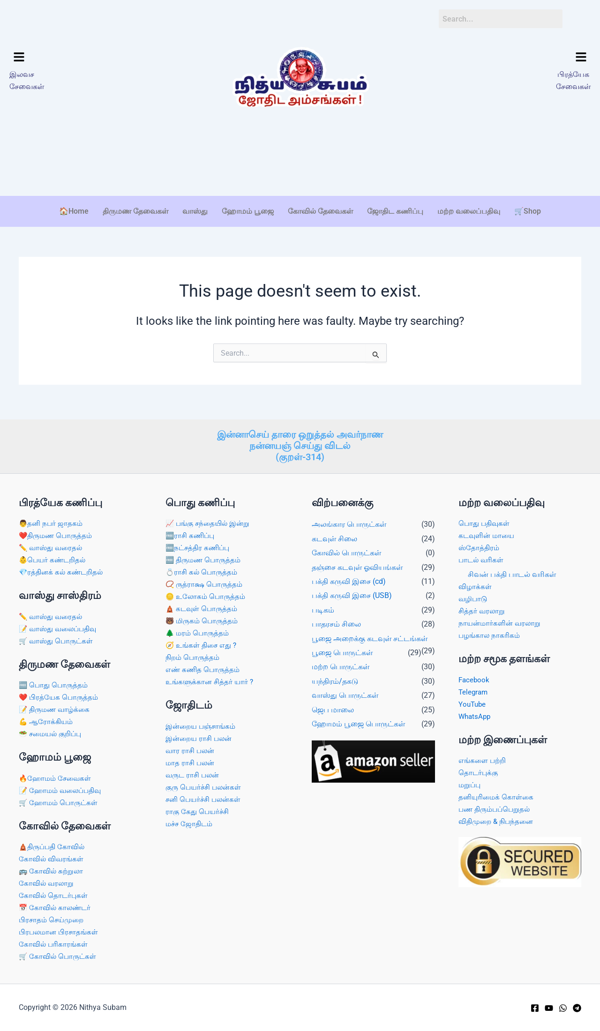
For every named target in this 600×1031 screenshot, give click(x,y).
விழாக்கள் (475, 582)
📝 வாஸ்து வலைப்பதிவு (60, 624)
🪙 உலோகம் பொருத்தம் (207, 593)
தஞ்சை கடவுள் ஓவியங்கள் (357, 562)
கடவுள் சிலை (334, 534)
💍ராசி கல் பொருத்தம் (202, 568)
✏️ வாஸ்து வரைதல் (52, 543)
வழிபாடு (473, 594)
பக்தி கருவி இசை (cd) (349, 576)
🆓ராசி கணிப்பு (191, 531)
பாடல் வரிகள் (482, 556)
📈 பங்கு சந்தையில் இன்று (210, 519)
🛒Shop (527, 211)
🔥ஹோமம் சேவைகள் (57, 775)
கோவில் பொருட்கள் (346, 548)
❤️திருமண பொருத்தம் (57, 531)
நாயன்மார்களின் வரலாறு (501, 619)
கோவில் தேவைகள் (320, 211)
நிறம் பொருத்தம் (193, 654)
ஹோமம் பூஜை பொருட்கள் (358, 719)
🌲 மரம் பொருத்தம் (198, 630)
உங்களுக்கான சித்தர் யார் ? (211, 679)
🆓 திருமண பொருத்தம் (205, 556)
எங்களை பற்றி (483, 758)
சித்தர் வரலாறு (482, 607)
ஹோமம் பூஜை (248, 211)
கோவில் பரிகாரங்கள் (54, 943)
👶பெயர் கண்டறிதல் (54, 556)
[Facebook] (535, 1008)
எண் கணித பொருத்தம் (203, 667)
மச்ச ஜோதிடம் (190, 823)
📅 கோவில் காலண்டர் (56, 906)
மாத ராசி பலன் (191, 761)
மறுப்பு (470, 782)
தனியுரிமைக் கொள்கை (497, 795)
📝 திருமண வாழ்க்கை (56, 706)
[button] (78, 57)
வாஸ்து (195, 211)
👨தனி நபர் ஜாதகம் (52, 519)
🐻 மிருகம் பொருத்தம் (203, 617)
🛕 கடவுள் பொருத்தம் (202, 605)
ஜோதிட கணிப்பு (395, 211)
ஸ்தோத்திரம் (479, 543)
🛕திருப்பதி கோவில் (54, 844)
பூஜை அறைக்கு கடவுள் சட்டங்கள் (370, 633)
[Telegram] (577, 1008)
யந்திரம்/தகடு (335, 676)
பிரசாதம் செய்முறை (53, 919)
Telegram (473, 688)
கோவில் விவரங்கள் (52, 857)
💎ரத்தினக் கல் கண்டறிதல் (63, 568)
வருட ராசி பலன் (193, 773)
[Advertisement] (300, 166)
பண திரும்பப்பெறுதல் (496, 807)
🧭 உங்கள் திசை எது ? (202, 642)
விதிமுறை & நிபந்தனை (498, 819)
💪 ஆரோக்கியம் (47, 719)
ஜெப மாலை (333, 705)
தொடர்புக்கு (478, 770)
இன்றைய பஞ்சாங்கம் (202, 723)
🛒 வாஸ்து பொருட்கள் (58, 637)
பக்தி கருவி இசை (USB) (352, 591)
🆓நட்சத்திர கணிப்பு (199, 543)
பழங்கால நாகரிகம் (490, 632)
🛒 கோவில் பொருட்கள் (59, 956)
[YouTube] (549, 1008)
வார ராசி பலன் (191, 748)
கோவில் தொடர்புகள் (54, 894)
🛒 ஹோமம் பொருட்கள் (60, 800)
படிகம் (323, 605)
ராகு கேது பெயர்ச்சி (198, 810)
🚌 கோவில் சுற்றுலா (52, 869)
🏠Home (74, 211)
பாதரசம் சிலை (336, 619)
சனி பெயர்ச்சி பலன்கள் (205, 798)
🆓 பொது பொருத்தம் (55, 681)
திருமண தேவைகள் (135, 211)
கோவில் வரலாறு (47, 882)
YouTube (473, 701)
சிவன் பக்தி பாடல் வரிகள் (512, 570)
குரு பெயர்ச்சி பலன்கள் (205, 785)
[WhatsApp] (563, 1008)
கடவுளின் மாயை (488, 531)
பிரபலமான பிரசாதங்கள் (60, 931)
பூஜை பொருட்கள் (342, 647)
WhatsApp (475, 713)
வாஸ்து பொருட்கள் (345, 690)
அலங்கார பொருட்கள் (349, 520)
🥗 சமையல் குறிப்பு (52, 731)
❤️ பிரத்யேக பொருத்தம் (60, 694)
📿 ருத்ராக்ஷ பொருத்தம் (205, 580)
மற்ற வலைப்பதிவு (468, 211)
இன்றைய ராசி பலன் (200, 736)
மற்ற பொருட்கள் (340, 661)
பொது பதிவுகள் (485, 519)
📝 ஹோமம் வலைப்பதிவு (63, 788)
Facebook (474, 676)
